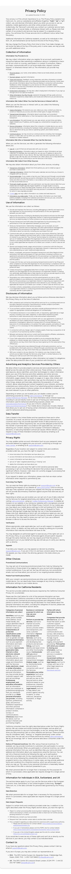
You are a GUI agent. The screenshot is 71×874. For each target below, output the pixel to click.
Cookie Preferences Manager (16, 398)
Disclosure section (53, 670)
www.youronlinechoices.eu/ (16, 406)
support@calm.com (13, 434)
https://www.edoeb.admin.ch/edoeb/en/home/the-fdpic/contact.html (36, 829)
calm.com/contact (43, 487)
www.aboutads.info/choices (16, 404)
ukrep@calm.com (27, 863)
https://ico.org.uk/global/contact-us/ (25, 834)
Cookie (12, 193)
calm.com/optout (36, 396)
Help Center (10, 445)
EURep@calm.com (46, 857)
